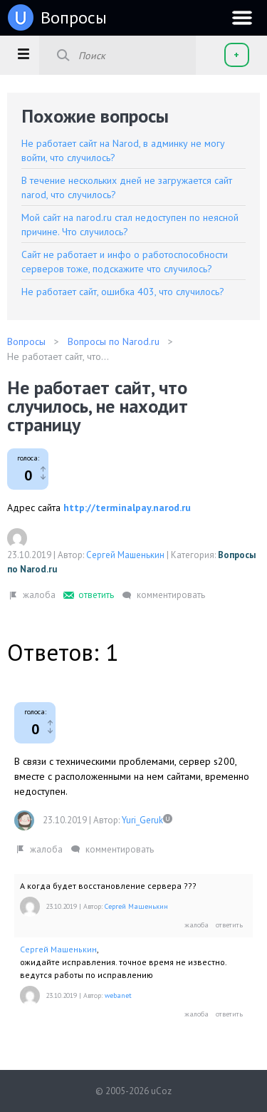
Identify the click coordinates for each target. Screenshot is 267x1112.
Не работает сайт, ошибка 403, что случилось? (122, 291)
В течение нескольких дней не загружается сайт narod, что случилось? (126, 187)
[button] (23, 53)
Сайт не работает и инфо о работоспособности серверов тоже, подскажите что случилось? (124, 261)
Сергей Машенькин (125, 555)
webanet (118, 995)
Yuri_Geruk (142, 820)
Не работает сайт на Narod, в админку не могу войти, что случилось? (123, 150)
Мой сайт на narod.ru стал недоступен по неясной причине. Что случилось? (130, 224)
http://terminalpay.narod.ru (127, 507)
